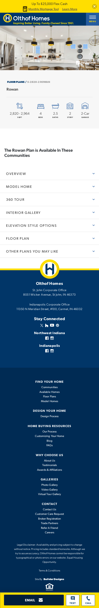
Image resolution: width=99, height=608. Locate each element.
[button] (94, 6)
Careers (49, 532)
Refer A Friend (49, 527)
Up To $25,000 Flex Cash (49, 3)
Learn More (69, 9)
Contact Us (49, 509)
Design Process (50, 416)
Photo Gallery (49, 484)
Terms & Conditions (49, 570)
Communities (49, 387)
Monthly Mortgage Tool (40, 9)
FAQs (49, 445)
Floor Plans (15, 81)
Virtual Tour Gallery (49, 494)
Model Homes (49, 401)
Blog (49, 440)
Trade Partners (49, 523)
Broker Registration (49, 518)
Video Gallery (49, 489)
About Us (49, 460)
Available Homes (49, 392)
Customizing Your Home (49, 436)
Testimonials (49, 465)
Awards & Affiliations (49, 469)
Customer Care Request (49, 513)
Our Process (49, 431)
